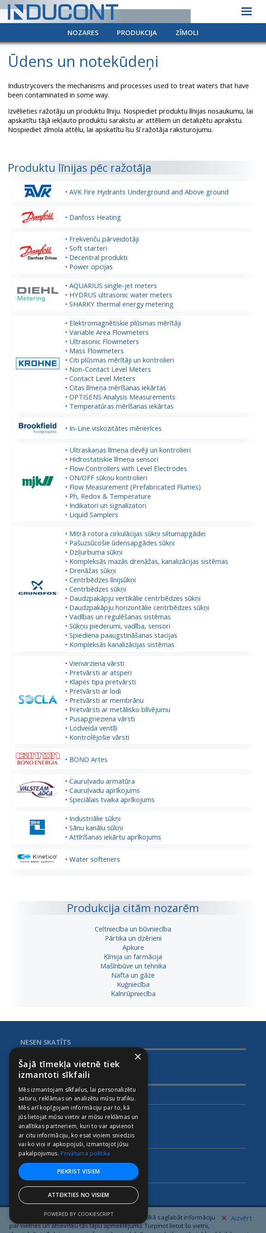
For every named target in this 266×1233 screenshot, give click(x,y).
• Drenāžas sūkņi (90, 570)
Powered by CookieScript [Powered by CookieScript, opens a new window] (79, 1213)
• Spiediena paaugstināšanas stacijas (121, 635)
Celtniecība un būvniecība (133, 928)
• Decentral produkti (96, 257)
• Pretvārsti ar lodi (93, 690)
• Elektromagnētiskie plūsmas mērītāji (123, 322)
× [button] (137, 1057)
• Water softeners (92, 859)
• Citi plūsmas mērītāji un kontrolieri (119, 359)
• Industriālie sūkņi (93, 818)
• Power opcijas (89, 266)
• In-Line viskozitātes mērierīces (113, 428)
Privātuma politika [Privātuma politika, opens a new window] (85, 1153)
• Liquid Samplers (91, 514)
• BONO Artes (86, 759)
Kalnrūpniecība (133, 993)
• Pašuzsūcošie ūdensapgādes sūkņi (120, 542)
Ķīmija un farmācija (133, 956)
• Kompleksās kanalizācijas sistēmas (120, 644)
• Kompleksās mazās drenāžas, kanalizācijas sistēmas (146, 561)
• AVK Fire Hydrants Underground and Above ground (147, 191)
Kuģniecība (133, 984)
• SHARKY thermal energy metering (119, 303)
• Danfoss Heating (93, 217)
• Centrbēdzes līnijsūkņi (100, 579)
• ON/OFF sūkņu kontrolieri (106, 477)
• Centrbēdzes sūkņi (95, 588)
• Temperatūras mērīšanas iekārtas (119, 406)
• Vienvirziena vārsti (94, 663)
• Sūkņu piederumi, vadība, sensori (117, 625)
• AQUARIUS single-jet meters (111, 285)
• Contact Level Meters (100, 378)
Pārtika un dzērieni (133, 938)
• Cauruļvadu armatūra (100, 781)
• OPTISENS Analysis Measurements (120, 396)
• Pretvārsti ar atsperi (98, 672)
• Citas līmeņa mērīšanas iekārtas (115, 387)
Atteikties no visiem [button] (78, 1195)
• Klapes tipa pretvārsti (100, 681)
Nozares (82, 32)
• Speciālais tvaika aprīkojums (110, 799)
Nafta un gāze (133, 974)
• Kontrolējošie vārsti (97, 737)
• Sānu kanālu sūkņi (94, 827)
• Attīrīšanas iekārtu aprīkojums (113, 836)
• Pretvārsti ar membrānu (104, 700)
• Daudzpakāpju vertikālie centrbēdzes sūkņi (132, 598)
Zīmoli (187, 32)
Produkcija (137, 32)
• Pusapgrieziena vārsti (100, 718)
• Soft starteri (86, 248)
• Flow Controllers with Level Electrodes (126, 468)
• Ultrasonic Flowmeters (102, 341)
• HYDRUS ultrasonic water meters (118, 294)
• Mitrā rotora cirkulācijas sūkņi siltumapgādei (135, 533)
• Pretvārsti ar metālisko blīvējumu (117, 709)
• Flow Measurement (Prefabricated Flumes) (133, 486)
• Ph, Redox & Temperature (108, 496)
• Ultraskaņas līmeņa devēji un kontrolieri (128, 449)
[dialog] (78, 1135)
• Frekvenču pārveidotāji (102, 238)
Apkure (133, 947)
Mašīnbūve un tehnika (133, 965)
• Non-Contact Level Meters (108, 369)
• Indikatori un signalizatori (105, 505)
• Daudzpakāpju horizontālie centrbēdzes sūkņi (137, 607)
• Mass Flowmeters (94, 350)
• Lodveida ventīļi (91, 727)
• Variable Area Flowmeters (107, 332)
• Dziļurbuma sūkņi (93, 551)
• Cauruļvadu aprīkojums (102, 790)
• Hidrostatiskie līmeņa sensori (111, 459)
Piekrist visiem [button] (78, 1171)
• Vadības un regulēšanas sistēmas (118, 616)
